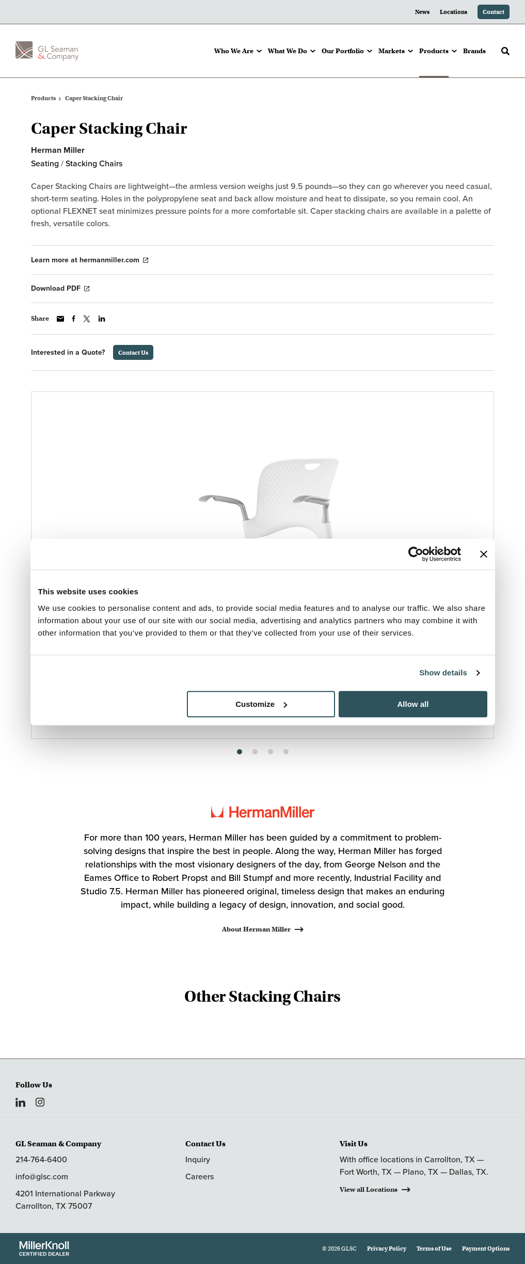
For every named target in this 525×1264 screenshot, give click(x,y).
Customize (261, 704)
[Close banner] (483, 554)
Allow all (413, 704)
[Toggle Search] (505, 51)
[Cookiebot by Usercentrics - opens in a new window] (416, 554)
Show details (443, 672)
